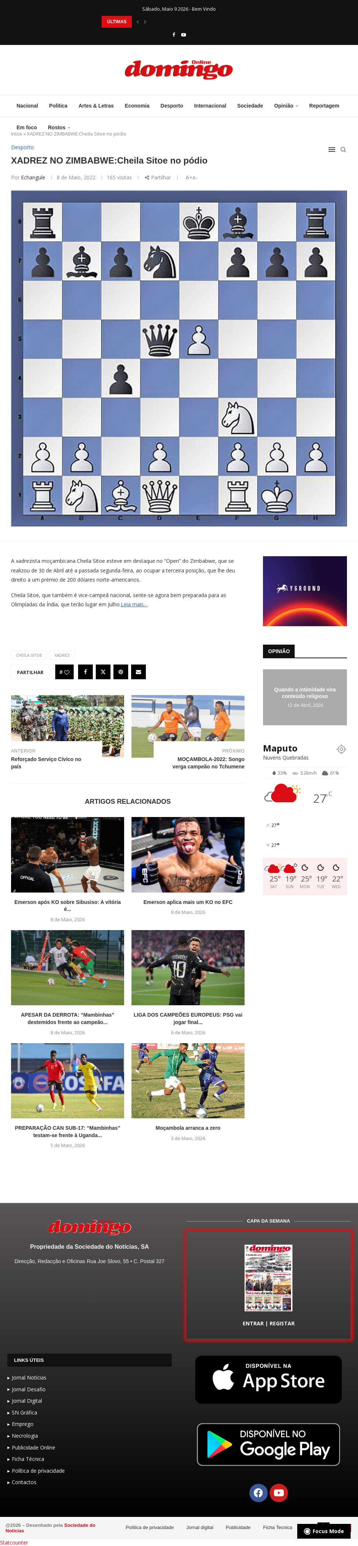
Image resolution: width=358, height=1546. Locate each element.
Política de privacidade (150, 1527)
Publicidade (238, 1527)
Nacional (27, 106)
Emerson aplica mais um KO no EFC (188, 902)
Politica (58, 106)
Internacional (210, 106)
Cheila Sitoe (29, 655)
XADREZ (62, 655)
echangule (33, 177)
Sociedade (250, 106)
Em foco (27, 127)
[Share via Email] (138, 672)
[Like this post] (66, 672)
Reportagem (324, 106)
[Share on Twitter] (103, 672)
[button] (138, 22)
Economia (137, 106)
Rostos (56, 127)
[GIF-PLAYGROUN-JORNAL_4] (305, 559)
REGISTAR (282, 1323)
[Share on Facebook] (85, 672)
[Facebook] (173, 34)
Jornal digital (199, 1527)
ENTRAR (253, 1323)
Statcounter (14, 1542)
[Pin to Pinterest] (120, 672)
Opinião (283, 106)
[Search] (343, 149)
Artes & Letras (96, 106)
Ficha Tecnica (277, 1527)
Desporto (172, 106)
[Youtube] (183, 34)
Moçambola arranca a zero (188, 1128)
